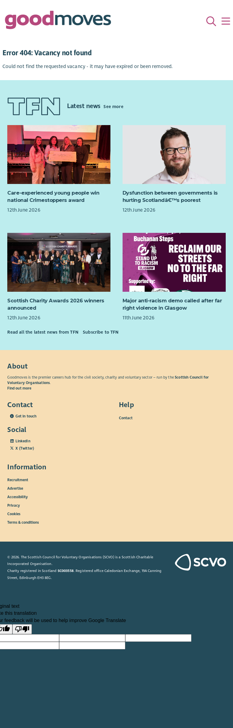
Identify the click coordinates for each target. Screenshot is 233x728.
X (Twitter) (24, 448)
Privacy (13, 505)
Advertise (15, 488)
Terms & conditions (23, 522)
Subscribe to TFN (101, 332)
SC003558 (66, 571)
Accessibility (17, 497)
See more (113, 106)
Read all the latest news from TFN (42, 332)
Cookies (13, 514)
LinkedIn (22, 441)
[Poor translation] (22, 629)
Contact (126, 418)
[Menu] (225, 21)
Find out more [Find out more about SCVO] (19, 388)
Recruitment (17, 480)
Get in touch (25, 416)
